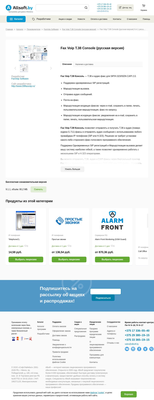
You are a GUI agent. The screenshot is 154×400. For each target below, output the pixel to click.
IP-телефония (14, 235)
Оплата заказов (59, 326)
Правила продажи (60, 352)
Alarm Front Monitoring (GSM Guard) (110, 239)
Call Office (142, 251)
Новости (81, 19)
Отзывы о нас (113, 343)
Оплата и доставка (99, 19)
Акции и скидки (65, 19)
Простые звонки (59, 239)
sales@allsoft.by (102, 11)
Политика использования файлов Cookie (59, 359)
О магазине (132, 19)
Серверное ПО (101, 235)
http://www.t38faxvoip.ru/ (23, 86)
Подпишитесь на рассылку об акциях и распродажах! (62, 294)
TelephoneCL (14, 239)
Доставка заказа (59, 335)
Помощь (146, 19)
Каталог (18, 19)
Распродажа (79, 336)
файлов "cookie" (97, 392)
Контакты (117, 19)
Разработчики (41, 19)
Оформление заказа (61, 331)
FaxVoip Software (19, 78)
